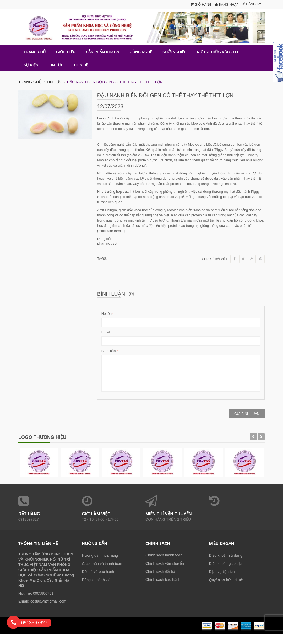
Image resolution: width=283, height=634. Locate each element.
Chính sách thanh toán (163, 555)
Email (105, 332)
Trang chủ (30, 82)
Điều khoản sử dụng (225, 555)
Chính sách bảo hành (162, 579)
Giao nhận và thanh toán (102, 563)
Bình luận (108, 351)
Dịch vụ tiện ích (222, 572)
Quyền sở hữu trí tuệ (226, 580)
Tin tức (54, 82)
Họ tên (106, 313)
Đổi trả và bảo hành (98, 572)
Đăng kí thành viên (97, 580)
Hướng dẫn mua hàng (100, 555)
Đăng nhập (227, 5)
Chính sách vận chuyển (164, 563)
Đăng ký (251, 4)
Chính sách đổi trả (160, 571)
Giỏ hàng (201, 5)
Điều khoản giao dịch (226, 563)
